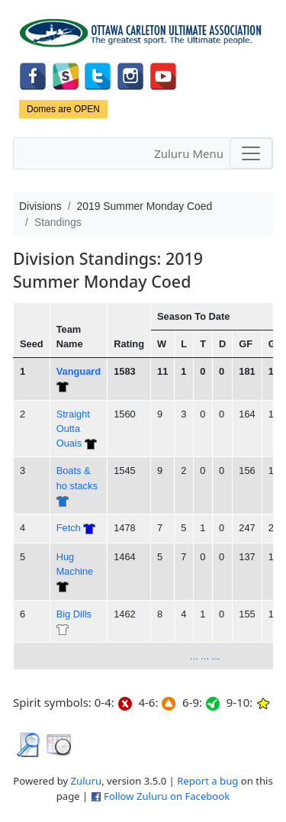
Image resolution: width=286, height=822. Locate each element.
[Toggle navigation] (251, 153)
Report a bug (207, 781)
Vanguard (78, 371)
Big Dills (74, 614)
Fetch (68, 527)
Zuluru (86, 781)
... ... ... (205, 656)
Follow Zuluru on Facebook (167, 796)
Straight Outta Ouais (73, 429)
